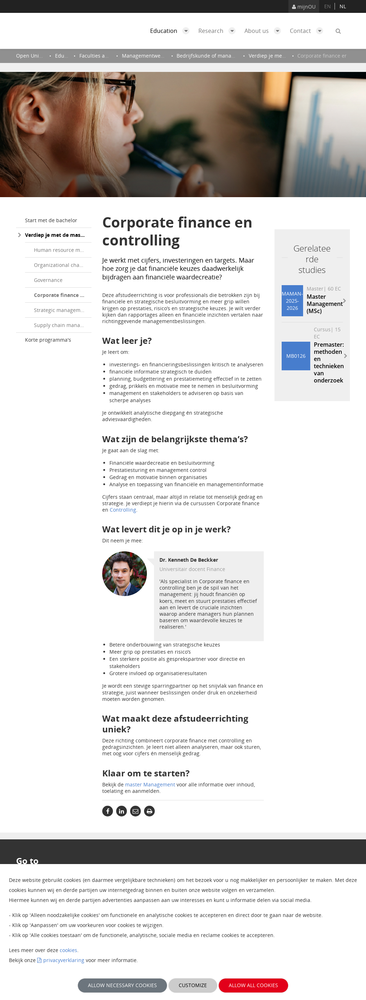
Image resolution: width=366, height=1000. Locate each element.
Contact (308, 31)
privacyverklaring (63, 960)
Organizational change (61, 265)
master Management (150, 784)
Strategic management (61, 310)
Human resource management (63, 250)
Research (218, 31)
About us (264, 31)
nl (343, 6)
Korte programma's (48, 339)
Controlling (123, 509)
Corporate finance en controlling (63, 295)
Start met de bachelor (51, 220)
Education (171, 31)
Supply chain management (63, 325)
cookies (68, 950)
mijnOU (304, 6)
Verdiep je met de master (56, 234)
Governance (48, 280)
